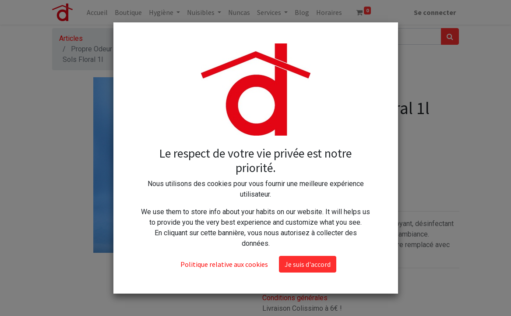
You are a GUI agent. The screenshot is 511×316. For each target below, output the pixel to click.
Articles (71, 38)
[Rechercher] (450, 36)
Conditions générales (295, 298)
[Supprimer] (270, 150)
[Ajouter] (308, 150)
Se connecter (435, 12)
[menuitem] (97, 12)
